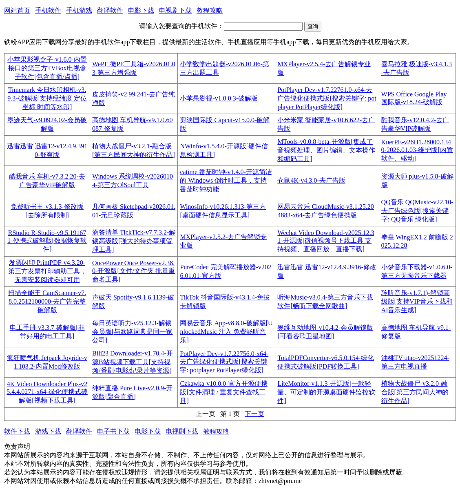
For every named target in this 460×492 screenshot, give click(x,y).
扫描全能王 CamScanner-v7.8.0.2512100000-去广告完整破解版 (47, 301)
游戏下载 (48, 431)
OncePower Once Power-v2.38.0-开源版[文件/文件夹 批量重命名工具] (133, 271)
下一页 (254, 413)
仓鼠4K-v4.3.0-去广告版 (311, 180)
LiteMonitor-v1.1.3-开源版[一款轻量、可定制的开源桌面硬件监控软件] (326, 392)
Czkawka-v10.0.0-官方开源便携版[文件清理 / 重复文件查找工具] (223, 392)
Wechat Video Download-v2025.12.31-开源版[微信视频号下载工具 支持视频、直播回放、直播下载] (325, 241)
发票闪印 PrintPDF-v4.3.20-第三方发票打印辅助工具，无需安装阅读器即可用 (47, 271)
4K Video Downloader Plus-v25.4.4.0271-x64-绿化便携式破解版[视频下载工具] (47, 392)
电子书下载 (113, 431)
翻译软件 (110, 10)
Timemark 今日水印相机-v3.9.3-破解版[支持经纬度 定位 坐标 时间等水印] (47, 98)
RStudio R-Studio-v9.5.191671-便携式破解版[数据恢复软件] (47, 241)
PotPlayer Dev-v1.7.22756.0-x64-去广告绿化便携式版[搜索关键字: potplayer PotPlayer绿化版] (224, 361)
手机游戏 (79, 10)
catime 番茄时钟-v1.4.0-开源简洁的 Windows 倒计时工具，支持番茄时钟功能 (226, 180)
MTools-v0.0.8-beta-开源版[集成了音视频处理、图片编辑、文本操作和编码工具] (326, 150)
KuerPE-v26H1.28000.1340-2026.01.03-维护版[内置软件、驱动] (417, 150)
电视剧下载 (175, 10)
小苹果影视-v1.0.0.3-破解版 (219, 98)
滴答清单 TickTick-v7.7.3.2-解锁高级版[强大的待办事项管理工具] (133, 241)
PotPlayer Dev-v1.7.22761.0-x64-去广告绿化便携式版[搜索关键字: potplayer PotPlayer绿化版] (326, 98)
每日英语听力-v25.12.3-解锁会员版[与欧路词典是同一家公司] (132, 332)
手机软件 (48, 10)
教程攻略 (210, 10)
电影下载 (141, 10)
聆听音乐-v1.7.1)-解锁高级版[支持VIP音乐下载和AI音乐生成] (417, 301)
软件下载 (17, 431)
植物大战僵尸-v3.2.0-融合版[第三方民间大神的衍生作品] (415, 392)
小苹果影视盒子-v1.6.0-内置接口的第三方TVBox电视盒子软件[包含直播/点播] (47, 68)
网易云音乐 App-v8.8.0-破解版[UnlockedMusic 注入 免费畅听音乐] (226, 332)
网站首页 (17, 10)
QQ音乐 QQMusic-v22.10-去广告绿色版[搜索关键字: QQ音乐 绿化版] (417, 211)
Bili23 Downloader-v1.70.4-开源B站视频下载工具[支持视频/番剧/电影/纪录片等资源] (132, 362)
